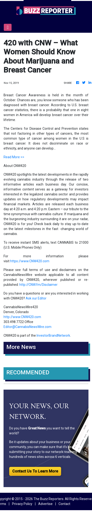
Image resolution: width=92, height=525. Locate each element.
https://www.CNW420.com (29, 261)
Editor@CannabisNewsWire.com (27, 327)
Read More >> (14, 157)
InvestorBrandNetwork (53, 335)
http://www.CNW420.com (22, 317)
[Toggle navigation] (8, 27)
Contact (64, 504)
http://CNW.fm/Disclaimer (38, 285)
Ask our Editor (36, 298)
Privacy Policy (22, 504)
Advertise (45, 504)
